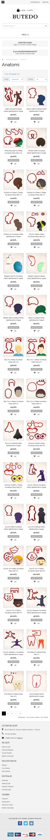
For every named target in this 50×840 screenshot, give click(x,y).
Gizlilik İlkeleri (7, 753)
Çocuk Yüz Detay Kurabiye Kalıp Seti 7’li (13, 570)
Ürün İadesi (6, 768)
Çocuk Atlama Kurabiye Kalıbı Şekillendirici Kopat (36, 486)
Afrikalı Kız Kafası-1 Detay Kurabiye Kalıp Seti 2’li (13, 194)
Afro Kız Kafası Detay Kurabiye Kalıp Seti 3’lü (36, 235)
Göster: (30, 79)
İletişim (20, 738)
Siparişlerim (6, 802)
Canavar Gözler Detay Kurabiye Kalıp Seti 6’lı (36, 444)
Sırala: (6, 79)
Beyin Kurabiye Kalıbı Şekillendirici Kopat (36, 319)
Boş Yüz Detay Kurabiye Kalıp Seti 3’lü (13, 361)
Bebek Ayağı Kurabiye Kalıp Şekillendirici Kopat (36, 277)
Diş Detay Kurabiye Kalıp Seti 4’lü (13, 695)
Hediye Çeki (6, 783)
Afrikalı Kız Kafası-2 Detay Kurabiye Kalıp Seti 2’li (36, 194)
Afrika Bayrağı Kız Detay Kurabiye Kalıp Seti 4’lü (13, 152)
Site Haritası (6, 771)
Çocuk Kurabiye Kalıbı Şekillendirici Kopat (36, 528)
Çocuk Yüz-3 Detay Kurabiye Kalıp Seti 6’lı (13, 611)
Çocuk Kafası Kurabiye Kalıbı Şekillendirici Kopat (13, 528)
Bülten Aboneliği (7, 808)
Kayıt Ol (45, 2)
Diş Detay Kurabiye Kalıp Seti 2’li (36, 653)
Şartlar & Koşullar (8, 756)
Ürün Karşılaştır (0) (12, 74)
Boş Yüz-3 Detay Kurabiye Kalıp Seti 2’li (36, 402)
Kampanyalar (6, 789)
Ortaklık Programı (8, 786)
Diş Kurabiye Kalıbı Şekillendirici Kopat (36, 695)
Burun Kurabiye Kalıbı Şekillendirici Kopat (13, 444)
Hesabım (5, 799)
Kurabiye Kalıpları (12, 59)
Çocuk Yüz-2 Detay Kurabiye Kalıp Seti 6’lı (36, 570)
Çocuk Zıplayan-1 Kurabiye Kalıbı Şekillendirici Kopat (13, 653)
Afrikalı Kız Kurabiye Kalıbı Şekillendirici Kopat (13, 235)
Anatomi (23, 59)
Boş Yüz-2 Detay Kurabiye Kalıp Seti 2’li (13, 402)
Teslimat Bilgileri (7, 750)
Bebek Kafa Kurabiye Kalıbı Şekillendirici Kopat (13, 319)
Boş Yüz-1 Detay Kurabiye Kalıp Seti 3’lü (36, 361)
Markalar (5, 780)
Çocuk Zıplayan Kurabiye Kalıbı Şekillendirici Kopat (36, 611)
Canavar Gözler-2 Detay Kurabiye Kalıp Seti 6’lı (13, 486)
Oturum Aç (35, 2)
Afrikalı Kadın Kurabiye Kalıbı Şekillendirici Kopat (36, 152)
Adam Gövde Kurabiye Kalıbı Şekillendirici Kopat (13, 110)
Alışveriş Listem (7, 805)
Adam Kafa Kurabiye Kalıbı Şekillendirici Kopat (36, 110)
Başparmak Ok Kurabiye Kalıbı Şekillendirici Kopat (13, 277)
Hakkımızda (6, 747)
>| (20, 713)
